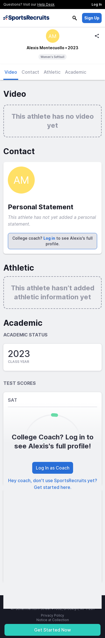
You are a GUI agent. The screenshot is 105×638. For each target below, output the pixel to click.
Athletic (52, 72)
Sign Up (91, 17)
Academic (75, 72)
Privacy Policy (52, 615)
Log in (49, 238)
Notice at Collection (52, 620)
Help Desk (46, 4)
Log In (97, 4)
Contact (30, 72)
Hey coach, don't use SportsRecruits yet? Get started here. (52, 484)
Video (10, 72)
